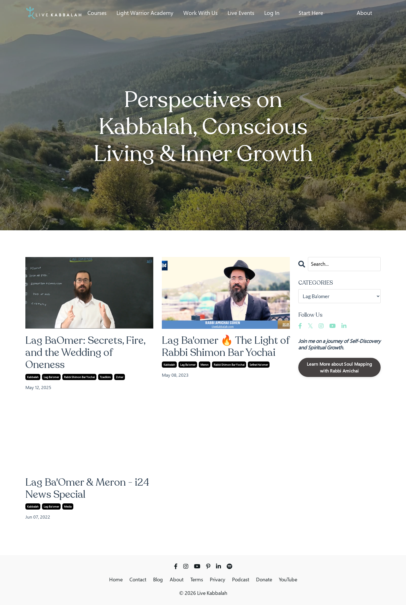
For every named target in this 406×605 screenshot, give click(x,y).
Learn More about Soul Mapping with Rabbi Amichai (339, 367)
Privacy (217, 579)
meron (204, 365)
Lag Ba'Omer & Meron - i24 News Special (87, 488)
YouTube (288, 579)
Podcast (240, 579)
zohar (119, 377)
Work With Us (200, 13)
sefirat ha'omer (259, 365)
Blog (158, 579)
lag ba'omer (51, 377)
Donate (264, 579)
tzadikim (105, 377)
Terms (196, 579)
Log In (271, 13)
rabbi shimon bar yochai (79, 377)
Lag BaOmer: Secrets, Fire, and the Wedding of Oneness (85, 352)
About (364, 13)
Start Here (311, 13)
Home (116, 579)
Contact (137, 579)
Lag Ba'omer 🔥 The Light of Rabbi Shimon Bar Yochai (225, 346)
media (68, 506)
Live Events (241, 13)
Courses (97, 13)
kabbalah (33, 377)
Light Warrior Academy (144, 13)
